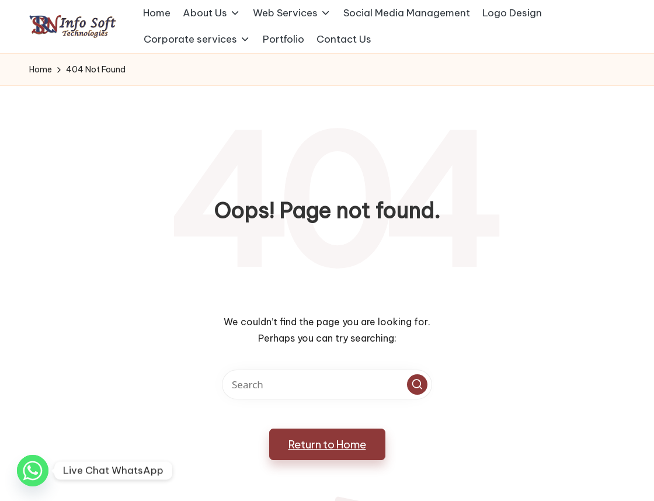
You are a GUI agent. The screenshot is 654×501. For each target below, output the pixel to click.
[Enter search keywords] (327, 384)
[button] (417, 384)
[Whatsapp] (32, 470)
